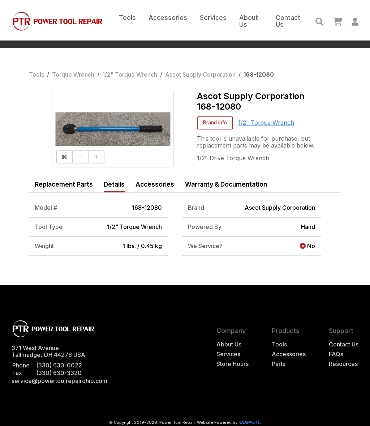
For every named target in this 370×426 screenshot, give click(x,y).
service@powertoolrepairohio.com (59, 380)
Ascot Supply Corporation (200, 74)
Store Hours (232, 364)
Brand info (215, 122)
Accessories (168, 17)
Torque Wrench (73, 74)
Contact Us (288, 21)
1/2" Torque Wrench (129, 74)
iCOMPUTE (249, 422)
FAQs (336, 354)
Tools (127, 17)
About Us (248, 21)
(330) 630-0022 (59, 365)
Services (213, 17)
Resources (343, 364)
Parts (278, 364)
